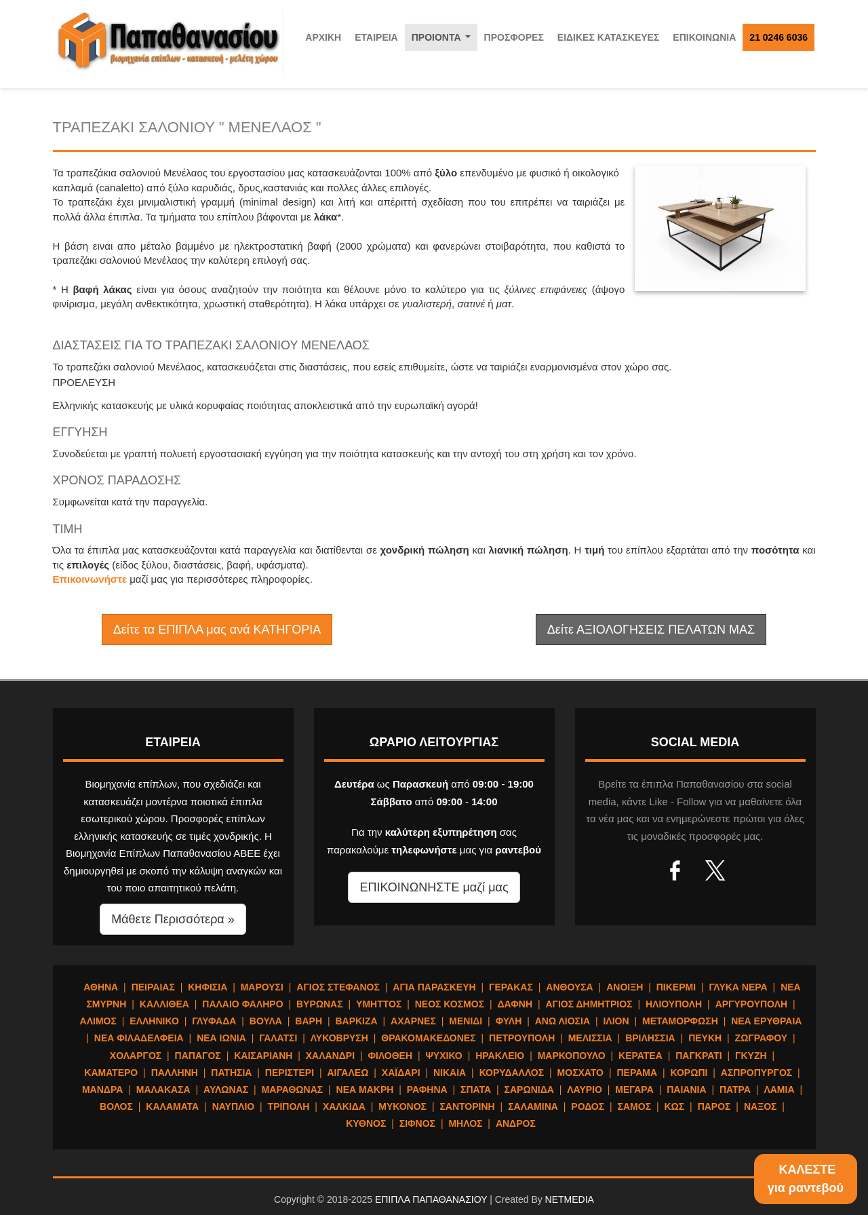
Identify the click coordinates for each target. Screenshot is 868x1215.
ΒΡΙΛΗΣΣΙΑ (650, 1038)
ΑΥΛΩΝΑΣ (225, 1089)
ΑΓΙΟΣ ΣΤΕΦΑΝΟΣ (338, 987)
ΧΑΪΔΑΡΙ (401, 1072)
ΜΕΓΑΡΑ (634, 1089)
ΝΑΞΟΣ (760, 1106)
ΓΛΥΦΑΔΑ (214, 1021)
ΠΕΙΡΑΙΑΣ (153, 987)
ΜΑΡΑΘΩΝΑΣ (292, 1089)
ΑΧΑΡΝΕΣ (413, 1021)
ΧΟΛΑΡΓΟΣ (135, 1055)
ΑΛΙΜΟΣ (98, 1021)
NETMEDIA (569, 1199)
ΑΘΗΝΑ (100, 987)
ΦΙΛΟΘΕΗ (390, 1055)
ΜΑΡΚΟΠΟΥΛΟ (572, 1055)
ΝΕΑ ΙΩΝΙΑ (221, 1038)
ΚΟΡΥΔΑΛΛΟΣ (512, 1072)
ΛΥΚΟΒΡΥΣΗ (339, 1038)
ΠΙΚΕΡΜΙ (676, 987)
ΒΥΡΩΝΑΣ (319, 1004)
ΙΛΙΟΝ (616, 1021)
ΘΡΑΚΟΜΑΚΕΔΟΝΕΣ (428, 1038)
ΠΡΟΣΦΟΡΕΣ (514, 37)
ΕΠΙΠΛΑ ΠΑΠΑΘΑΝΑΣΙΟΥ (431, 1199)
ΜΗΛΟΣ (465, 1123)
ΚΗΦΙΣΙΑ (207, 987)
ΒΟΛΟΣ (116, 1106)
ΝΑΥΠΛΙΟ (233, 1106)
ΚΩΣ (674, 1106)
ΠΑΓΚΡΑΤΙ (698, 1055)
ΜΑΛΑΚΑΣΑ (163, 1089)
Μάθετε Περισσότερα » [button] (173, 919)
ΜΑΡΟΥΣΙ (262, 987)
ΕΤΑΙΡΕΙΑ (376, 37)
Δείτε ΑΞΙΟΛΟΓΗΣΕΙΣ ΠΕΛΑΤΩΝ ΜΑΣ (651, 629)
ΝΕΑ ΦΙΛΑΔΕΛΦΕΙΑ (139, 1038)
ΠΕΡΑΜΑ (636, 1072)
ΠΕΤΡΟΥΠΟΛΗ (522, 1038)
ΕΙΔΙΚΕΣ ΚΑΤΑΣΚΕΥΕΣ (608, 37)
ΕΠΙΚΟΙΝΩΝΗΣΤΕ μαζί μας (433, 887)
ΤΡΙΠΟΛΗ (289, 1106)
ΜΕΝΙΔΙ (465, 1021)
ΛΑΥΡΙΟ (584, 1089)
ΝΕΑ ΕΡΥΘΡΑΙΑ (766, 1021)
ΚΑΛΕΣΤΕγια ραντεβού (806, 1179)
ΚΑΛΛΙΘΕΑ (164, 1004)
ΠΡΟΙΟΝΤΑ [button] (444, 41)
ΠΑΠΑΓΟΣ (198, 1055)
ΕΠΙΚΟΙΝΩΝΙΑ (704, 37)
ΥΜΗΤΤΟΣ (378, 1004)
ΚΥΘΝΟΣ (366, 1123)
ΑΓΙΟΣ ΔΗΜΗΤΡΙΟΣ (588, 1004)
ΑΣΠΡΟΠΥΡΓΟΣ (756, 1072)
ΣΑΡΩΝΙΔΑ (529, 1089)
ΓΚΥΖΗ (751, 1055)
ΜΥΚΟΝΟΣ (402, 1106)
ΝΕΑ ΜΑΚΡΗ (365, 1089)
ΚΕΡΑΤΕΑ (640, 1055)
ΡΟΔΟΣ (587, 1106)
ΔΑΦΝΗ (515, 1004)
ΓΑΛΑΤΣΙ (278, 1038)
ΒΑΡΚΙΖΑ (356, 1021)
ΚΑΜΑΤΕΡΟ (111, 1072)
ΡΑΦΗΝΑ (427, 1089)
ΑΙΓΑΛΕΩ (347, 1072)
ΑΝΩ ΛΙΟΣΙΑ (562, 1021)
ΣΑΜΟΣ (634, 1106)
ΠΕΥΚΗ (705, 1038)
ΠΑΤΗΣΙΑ (231, 1072)
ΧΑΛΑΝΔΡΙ (330, 1055)
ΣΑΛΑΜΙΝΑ (533, 1106)
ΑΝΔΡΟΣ (516, 1123)
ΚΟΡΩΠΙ (689, 1072)
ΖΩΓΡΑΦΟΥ (761, 1038)
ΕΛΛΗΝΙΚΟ (154, 1021)
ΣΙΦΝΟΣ (417, 1123)
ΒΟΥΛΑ (266, 1021)
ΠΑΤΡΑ (735, 1089)
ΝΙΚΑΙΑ (449, 1072)
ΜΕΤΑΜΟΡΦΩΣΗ (680, 1021)
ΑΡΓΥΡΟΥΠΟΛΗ (751, 1004)
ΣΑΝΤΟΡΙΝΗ (466, 1106)
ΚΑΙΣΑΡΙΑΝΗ (263, 1055)
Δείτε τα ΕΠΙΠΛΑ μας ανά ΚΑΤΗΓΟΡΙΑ (217, 629)
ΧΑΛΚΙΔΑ (344, 1106)
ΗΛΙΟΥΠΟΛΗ (674, 1004)
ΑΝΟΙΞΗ (624, 987)
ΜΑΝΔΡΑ (102, 1089)
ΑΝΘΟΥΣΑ (569, 987)
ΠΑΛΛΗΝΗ (174, 1072)
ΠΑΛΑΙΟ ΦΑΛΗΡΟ (242, 1004)
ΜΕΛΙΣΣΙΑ (590, 1038)
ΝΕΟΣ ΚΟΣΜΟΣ (449, 1004)
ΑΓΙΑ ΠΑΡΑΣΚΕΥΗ (434, 987)
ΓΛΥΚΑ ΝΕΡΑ (738, 987)
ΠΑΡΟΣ (714, 1106)
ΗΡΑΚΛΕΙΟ (499, 1055)
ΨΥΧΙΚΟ (444, 1055)
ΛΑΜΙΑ (779, 1089)
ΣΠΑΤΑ (475, 1089)
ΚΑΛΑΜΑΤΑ (172, 1106)
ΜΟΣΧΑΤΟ (580, 1072)
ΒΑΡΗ (308, 1021)
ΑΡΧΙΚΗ (323, 37)
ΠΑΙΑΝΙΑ (686, 1089)
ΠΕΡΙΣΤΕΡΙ (289, 1072)
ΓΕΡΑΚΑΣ (511, 987)
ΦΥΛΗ (509, 1021)
